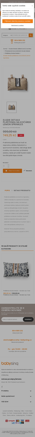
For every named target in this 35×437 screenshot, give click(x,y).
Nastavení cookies (17, 25)
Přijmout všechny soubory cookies (17, 21)
